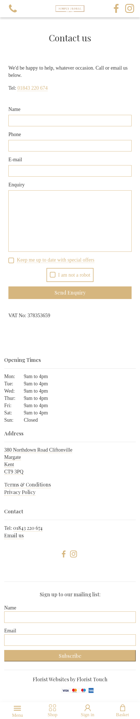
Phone (14, 134)
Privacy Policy (20, 492)
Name (14, 109)
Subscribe (70, 655)
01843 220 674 (28, 528)
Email (10, 630)
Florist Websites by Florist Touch (70, 679)
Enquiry (16, 185)
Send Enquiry (70, 292)
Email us (14, 535)
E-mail (15, 159)
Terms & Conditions (27, 484)
